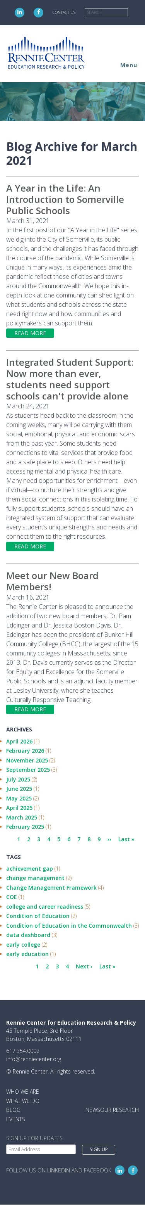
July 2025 (18, 779)
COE (11, 897)
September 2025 (28, 769)
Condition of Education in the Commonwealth (69, 925)
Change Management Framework (51, 887)
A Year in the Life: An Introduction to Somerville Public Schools (65, 199)
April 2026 (19, 741)
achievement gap (29, 868)
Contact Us (64, 12)
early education (27, 954)
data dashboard (28, 935)
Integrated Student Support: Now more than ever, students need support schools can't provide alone (69, 379)
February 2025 (25, 826)
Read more (30, 333)
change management (35, 878)
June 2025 (19, 788)
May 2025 (19, 798)
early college (23, 944)
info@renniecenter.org (33, 1059)
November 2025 (27, 760)
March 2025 (21, 817)
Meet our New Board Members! (52, 581)
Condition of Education (38, 916)
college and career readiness (44, 906)
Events (15, 1119)
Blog (13, 1109)
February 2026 (25, 750)
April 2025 (19, 807)
